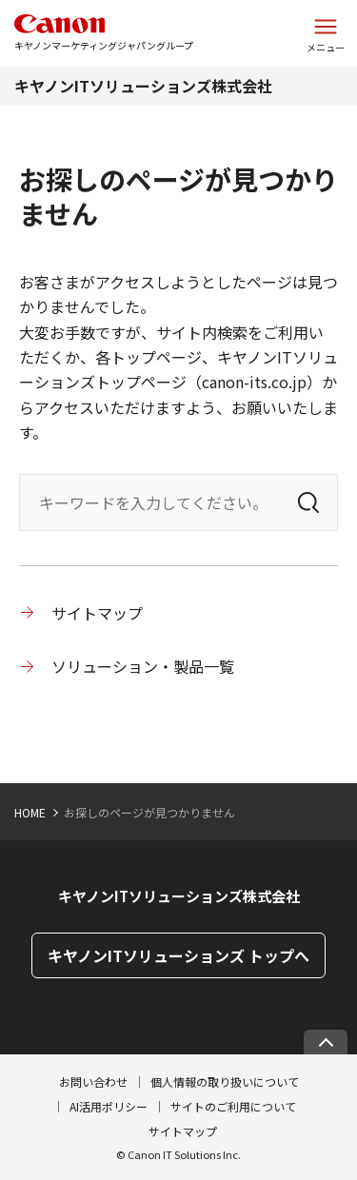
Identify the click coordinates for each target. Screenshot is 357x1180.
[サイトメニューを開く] (326, 33)
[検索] (308, 502)
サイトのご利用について (233, 1106)
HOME (30, 812)
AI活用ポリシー (108, 1106)
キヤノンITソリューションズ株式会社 (143, 85)
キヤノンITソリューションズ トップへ (178, 955)
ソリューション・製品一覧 (142, 666)
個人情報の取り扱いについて (224, 1081)
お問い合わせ (93, 1081)
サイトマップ (97, 612)
